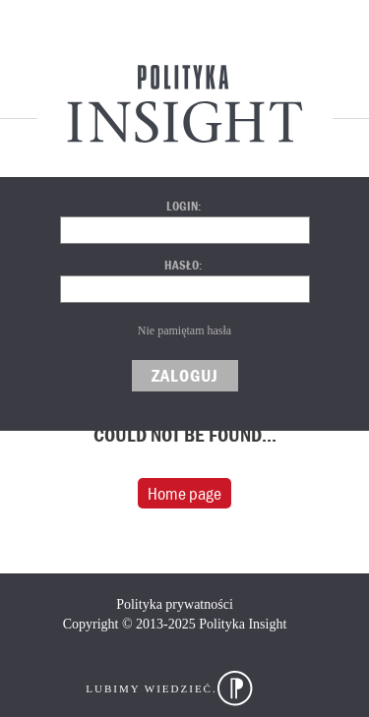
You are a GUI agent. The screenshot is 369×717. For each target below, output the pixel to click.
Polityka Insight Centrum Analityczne (185, 103)
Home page (184, 493)
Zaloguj (185, 375)
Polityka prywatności (174, 604)
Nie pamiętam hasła (184, 330)
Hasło (181, 265)
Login (182, 206)
